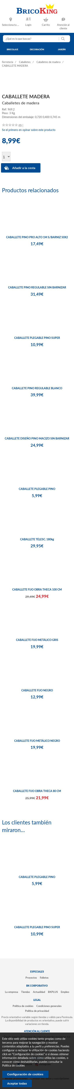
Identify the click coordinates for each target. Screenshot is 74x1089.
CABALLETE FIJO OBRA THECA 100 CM (37, 589)
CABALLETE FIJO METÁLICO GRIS (37, 640)
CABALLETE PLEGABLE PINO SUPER (37, 338)
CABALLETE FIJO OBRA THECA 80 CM (37, 791)
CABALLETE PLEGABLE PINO (37, 489)
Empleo (65, 992)
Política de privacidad (37, 1011)
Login (28, 25)
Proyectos (31, 978)
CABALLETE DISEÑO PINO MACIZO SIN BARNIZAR (37, 438)
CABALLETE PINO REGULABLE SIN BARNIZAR (37, 287)
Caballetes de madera (48, 62)
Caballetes (25, 62)
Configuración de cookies (25, 1074)
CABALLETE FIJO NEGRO (37, 690)
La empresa (11, 992)
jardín (62, 49)
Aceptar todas (17, 1083)
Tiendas (25, 992)
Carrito (46, 25)
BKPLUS (53, 992)
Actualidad (39, 992)
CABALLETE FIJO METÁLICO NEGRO (37, 741)
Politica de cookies (13, 1065)
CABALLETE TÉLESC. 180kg (37, 539)
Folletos (44, 978)
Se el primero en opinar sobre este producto (28, 130)
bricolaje (12, 49)
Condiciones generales (49, 1006)
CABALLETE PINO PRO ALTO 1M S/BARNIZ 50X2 (37, 237)
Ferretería (7, 62)
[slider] (10, 124)
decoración (37, 49)
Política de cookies (23, 1006)
